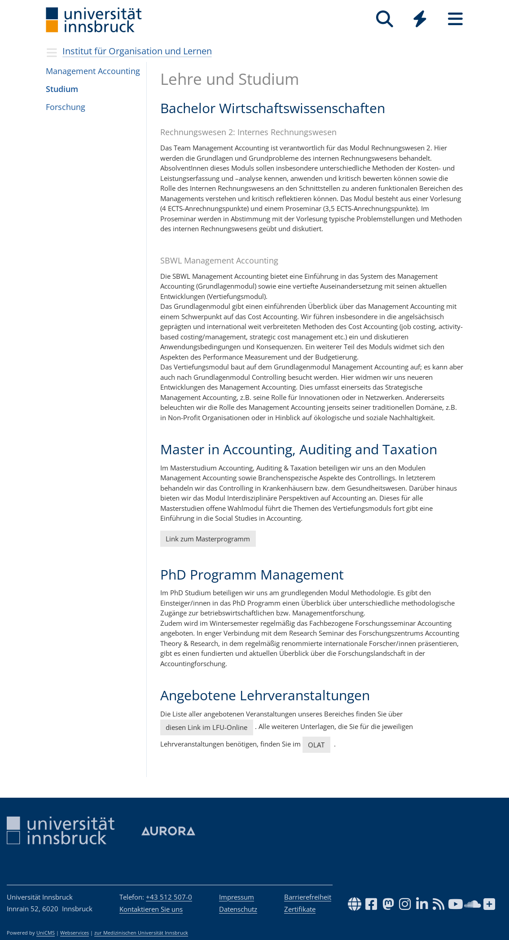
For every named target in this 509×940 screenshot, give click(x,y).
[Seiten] (455, 19)
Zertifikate (300, 909)
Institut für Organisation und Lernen (137, 51)
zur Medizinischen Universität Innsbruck (141, 933)
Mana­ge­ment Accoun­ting (93, 71)
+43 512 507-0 (169, 896)
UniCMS (45, 933)
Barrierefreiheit (307, 896)
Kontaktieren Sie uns (151, 909)
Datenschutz (238, 909)
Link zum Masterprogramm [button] (208, 538)
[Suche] (384, 19)
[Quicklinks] (420, 19)
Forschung (65, 106)
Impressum (236, 896)
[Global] (420, 20)
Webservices (74, 933)
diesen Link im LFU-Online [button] (206, 727)
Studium (62, 88)
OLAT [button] (316, 744)
